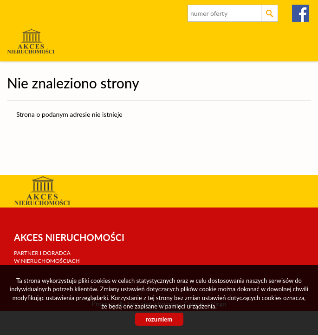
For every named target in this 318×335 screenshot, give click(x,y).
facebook (301, 13)
